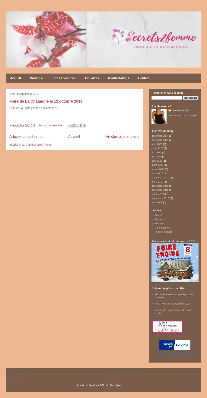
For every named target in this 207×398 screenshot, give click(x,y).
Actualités (92, 78)
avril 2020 (156, 160)
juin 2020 (156, 152)
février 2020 (157, 169)
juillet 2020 (157, 148)
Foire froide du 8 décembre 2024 (173, 241)
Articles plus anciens (122, 136)
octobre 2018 (158, 194)
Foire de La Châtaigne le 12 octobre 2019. (46, 101)
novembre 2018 (159, 190)
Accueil (15, 78)
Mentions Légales (23, 376)
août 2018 (156, 202)
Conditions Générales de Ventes (126, 376)
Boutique (36, 78)
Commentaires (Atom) (39, 144)
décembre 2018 (159, 185)
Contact (143, 78)
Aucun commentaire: (50, 125)
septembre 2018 (160, 198)
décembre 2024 (159, 135)
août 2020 (156, 144)
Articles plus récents (25, 136)
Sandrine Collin (181, 110)
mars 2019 (157, 181)
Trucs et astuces (63, 78)
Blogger (126, 385)
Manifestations (118, 78)
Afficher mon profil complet (182, 115)
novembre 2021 (159, 140)
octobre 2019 (158, 173)
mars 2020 (157, 164)
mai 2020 (156, 156)
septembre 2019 (160, 177)
